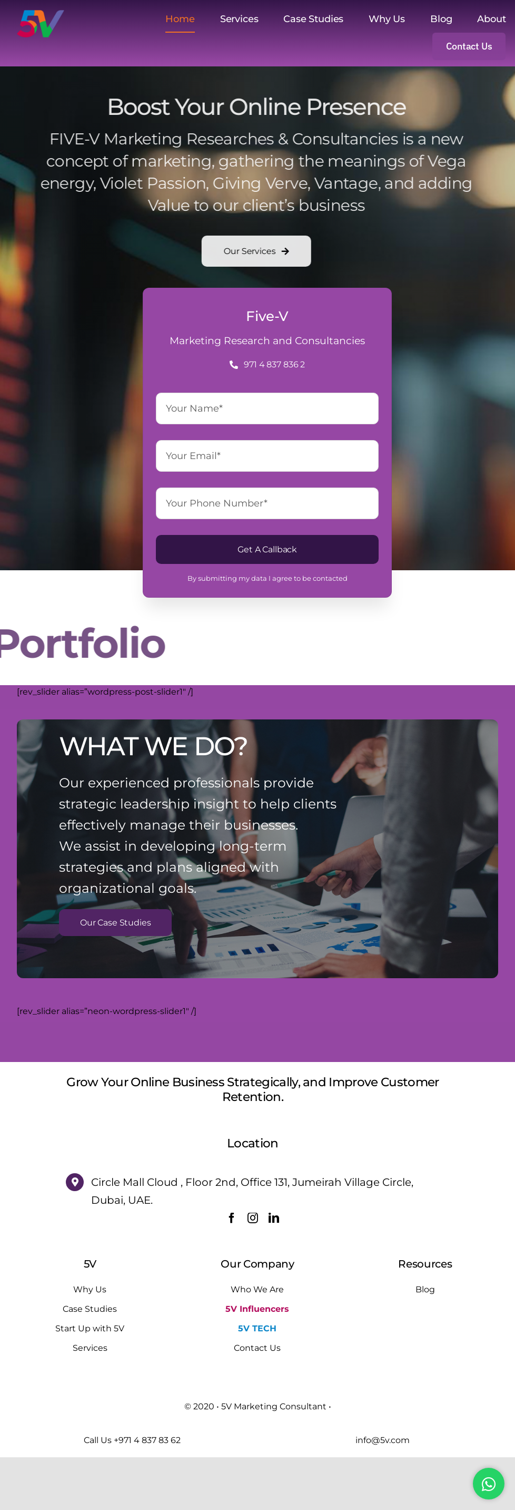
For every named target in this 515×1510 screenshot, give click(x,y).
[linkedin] (274, 1270)
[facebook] (231, 1270)
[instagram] (252, 1270)
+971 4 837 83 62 (147, 1493)
